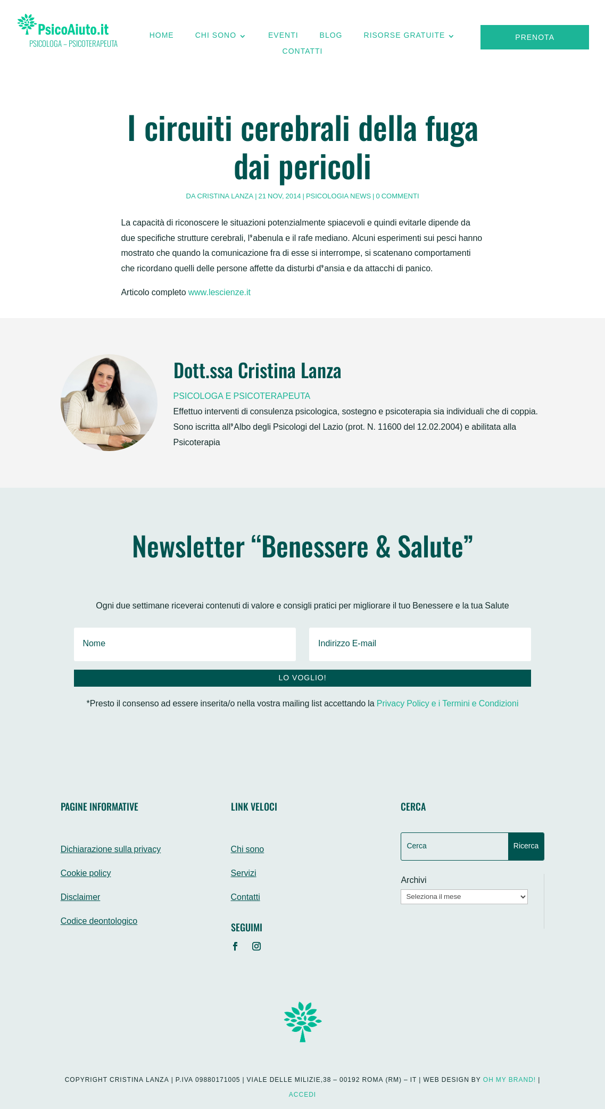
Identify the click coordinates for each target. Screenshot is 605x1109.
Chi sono (215, 38)
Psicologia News (338, 196)
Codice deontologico (99, 922)
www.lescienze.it (219, 293)
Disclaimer (81, 898)
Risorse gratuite (404, 38)
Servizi (243, 874)
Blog (331, 38)
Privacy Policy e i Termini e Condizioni (448, 704)
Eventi (283, 38)
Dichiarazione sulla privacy (111, 850)
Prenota (534, 38)
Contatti (303, 54)
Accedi (302, 1095)
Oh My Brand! (509, 1080)
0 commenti (397, 196)
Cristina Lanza (225, 196)
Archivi (413, 881)
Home (162, 38)
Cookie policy (86, 874)
